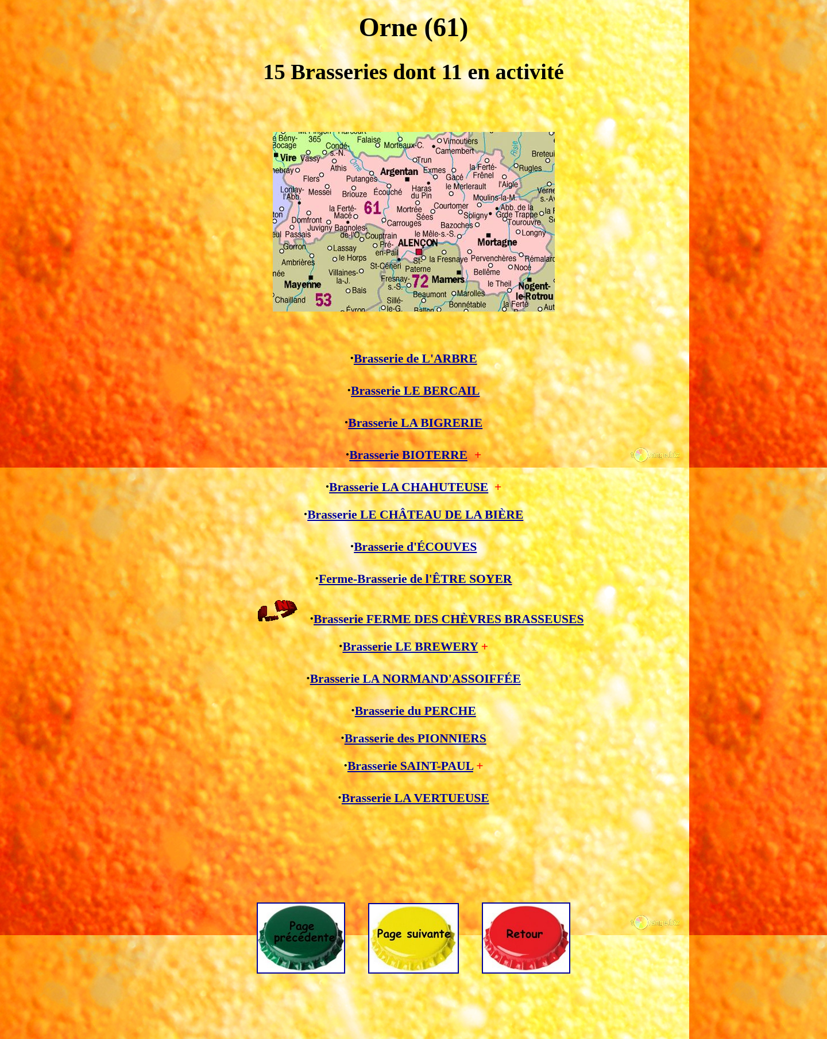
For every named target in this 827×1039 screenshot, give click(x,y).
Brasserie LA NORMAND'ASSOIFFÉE (415, 679)
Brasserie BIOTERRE (408, 455)
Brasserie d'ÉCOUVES (415, 547)
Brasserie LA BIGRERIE (415, 423)
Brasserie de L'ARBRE (415, 358)
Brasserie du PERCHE (415, 711)
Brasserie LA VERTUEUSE (415, 798)
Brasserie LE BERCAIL (415, 391)
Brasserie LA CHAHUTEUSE (408, 487)
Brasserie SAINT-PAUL (410, 766)
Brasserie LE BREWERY (410, 646)
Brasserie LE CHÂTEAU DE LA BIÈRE (415, 515)
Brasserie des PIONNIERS (415, 738)
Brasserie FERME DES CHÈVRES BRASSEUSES (448, 619)
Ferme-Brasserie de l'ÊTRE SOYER (415, 579)
